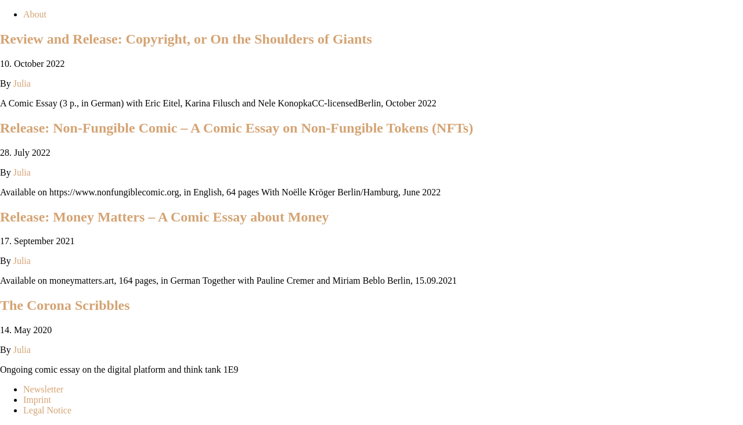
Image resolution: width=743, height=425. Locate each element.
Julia (22, 83)
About (34, 14)
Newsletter (43, 389)
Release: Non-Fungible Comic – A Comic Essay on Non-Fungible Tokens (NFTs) (236, 127)
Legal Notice (47, 410)
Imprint (37, 400)
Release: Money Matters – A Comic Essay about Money (164, 216)
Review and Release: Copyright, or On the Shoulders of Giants (186, 39)
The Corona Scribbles (65, 305)
